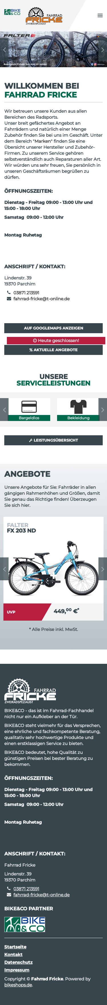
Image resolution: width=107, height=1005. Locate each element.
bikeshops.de (18, 985)
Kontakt (13, 954)
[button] (100, 16)
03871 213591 (26, 292)
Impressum (16, 970)
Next (102, 49)
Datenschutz (18, 962)
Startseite (15, 947)
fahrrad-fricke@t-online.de (41, 298)
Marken (43, 141)
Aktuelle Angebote (53, 349)
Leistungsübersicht (53, 440)
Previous (4, 49)
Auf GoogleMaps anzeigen (53, 328)
